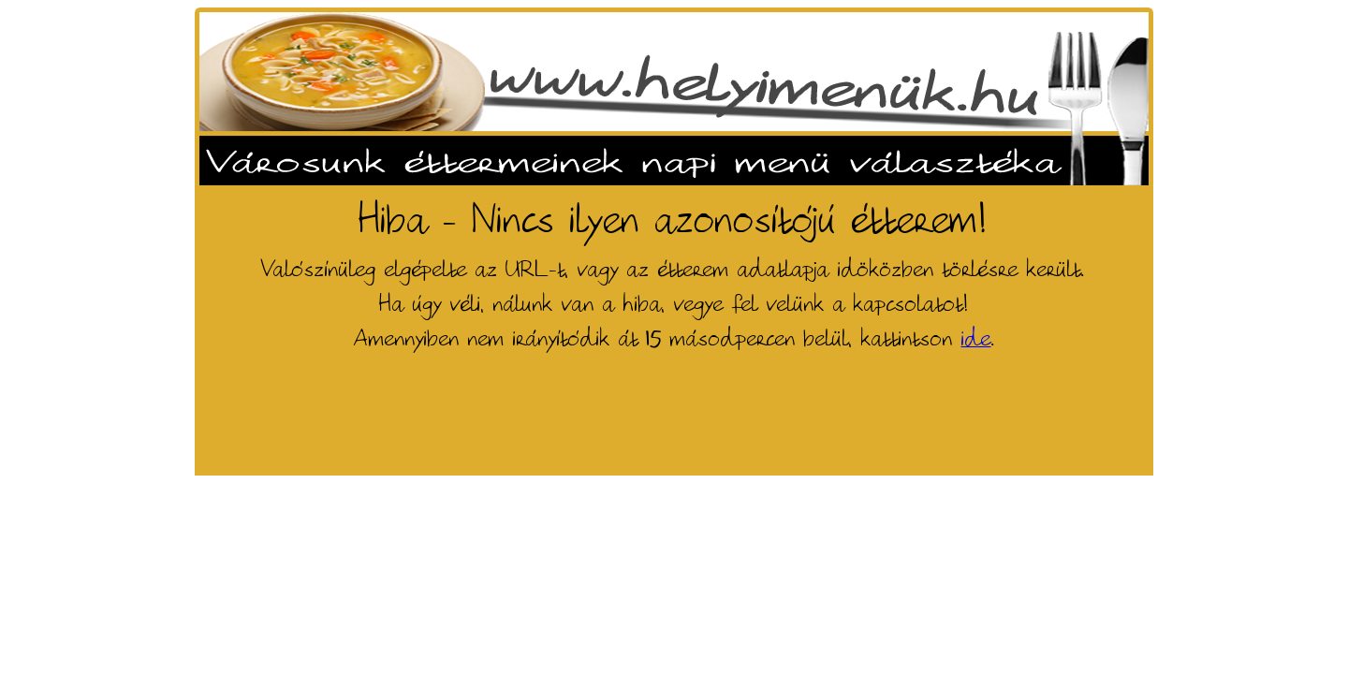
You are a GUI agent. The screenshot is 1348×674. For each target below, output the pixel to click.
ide (976, 339)
